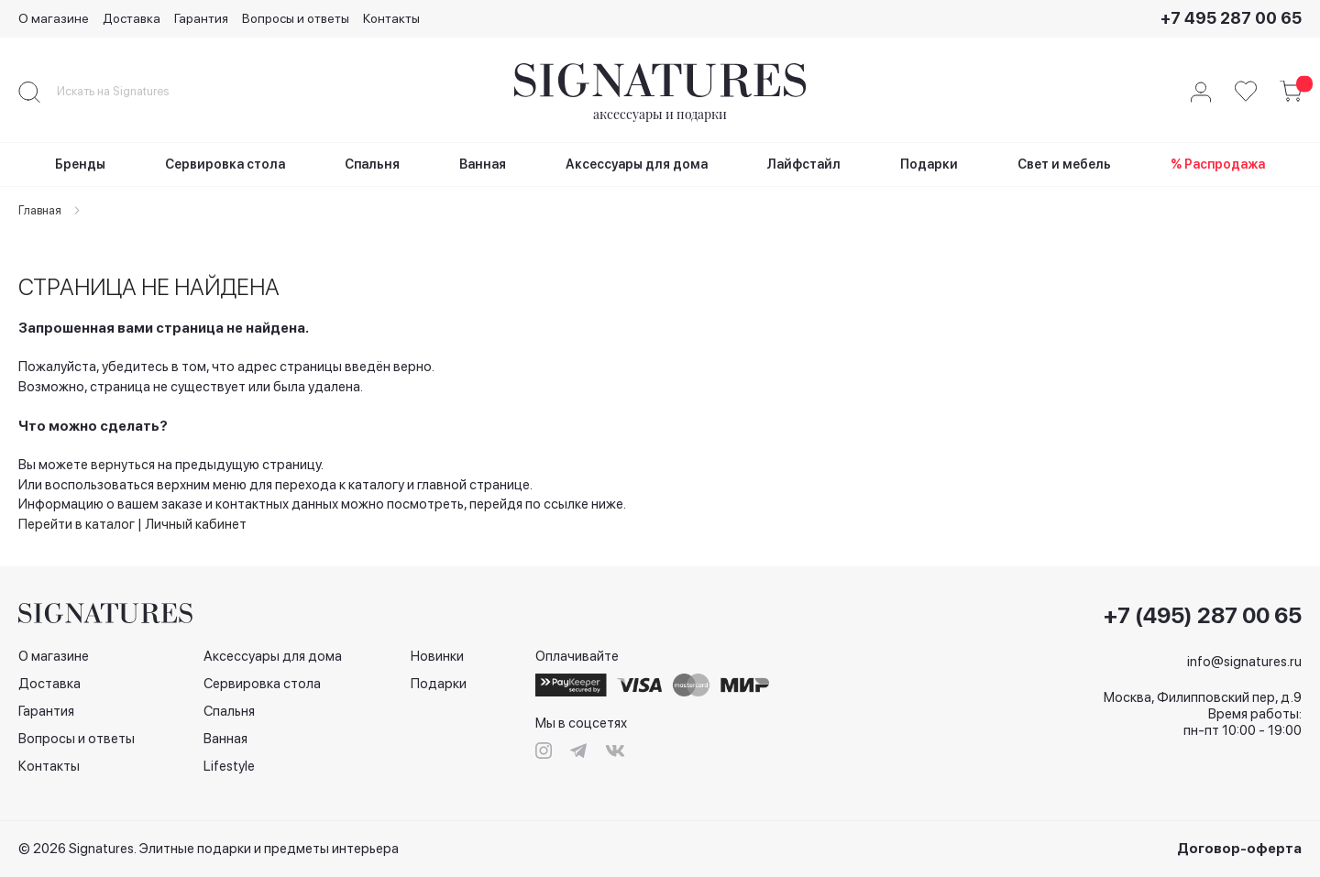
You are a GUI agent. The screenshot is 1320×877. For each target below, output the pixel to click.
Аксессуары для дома (273, 656)
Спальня (229, 711)
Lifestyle (229, 766)
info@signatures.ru (1244, 661)
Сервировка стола (262, 683)
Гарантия (201, 18)
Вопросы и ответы (295, 18)
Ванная (226, 738)
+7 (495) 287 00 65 (1203, 616)
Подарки (439, 683)
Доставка (131, 18)
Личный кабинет (196, 524)
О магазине (53, 18)
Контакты (391, 18)
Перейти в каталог (76, 524)
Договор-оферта (1239, 848)
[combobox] (128, 91)
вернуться (123, 464)
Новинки (437, 656)
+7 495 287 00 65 (1231, 17)
